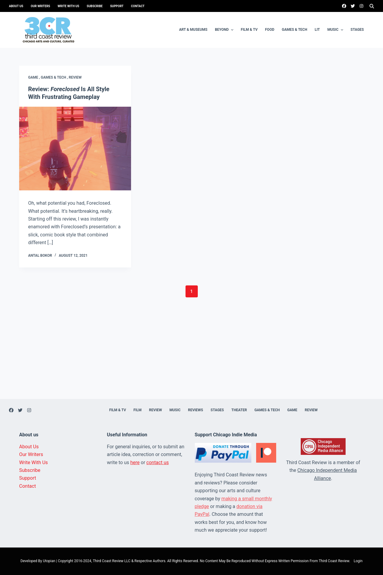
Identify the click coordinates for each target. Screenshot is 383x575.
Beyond (225, 30)
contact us (157, 462)
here (135, 462)
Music (336, 30)
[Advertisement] (191, 357)
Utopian (49, 561)
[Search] (372, 6)
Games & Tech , (55, 77)
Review (75, 77)
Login (358, 561)
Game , (34, 77)
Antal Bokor (40, 255)
